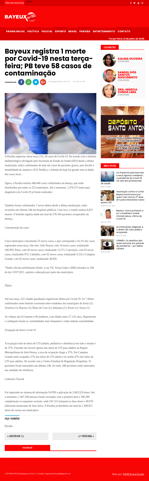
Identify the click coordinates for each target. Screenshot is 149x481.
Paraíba (84, 31)
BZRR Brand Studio (133, 474)
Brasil (72, 31)
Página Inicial (15, 31)
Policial (47, 31)
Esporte (60, 31)
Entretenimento (104, 31)
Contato (124, 31)
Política (33, 31)
